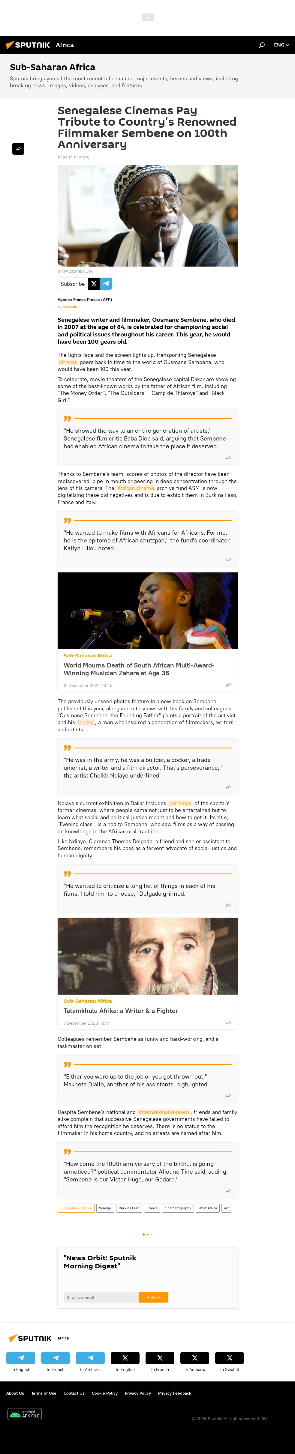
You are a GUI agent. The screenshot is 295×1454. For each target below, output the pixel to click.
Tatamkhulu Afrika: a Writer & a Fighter (121, 1010)
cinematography (178, 1208)
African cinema (135, 488)
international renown (164, 1112)
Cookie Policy (105, 1393)
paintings (180, 803)
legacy (86, 722)
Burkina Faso (129, 1208)
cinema (68, 362)
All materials (67, 307)
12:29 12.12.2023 (73, 157)
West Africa (207, 1208)
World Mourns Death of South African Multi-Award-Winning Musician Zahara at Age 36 (139, 669)
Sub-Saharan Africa (88, 655)
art (226, 1208)
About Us (15, 1393)
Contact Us (74, 1393)
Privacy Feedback (174, 1393)
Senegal (105, 1208)
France (152, 1208)
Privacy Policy (138, 1393)
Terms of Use (43, 1393)
